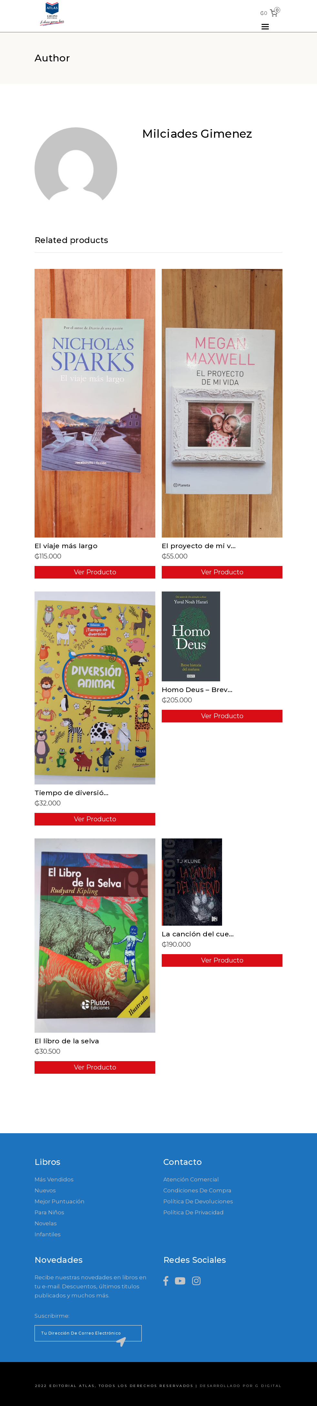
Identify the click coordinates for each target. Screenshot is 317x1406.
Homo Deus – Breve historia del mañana (234, 690)
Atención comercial (191, 1179)
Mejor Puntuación (60, 1201)
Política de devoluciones (198, 1201)
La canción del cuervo (201, 934)
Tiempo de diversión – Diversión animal (106, 793)
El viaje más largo (66, 546)
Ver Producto (95, 572)
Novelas (46, 1223)
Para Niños (49, 1212)
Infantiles (48, 1234)
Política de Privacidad (193, 1212)
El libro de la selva (67, 1041)
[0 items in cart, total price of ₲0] (270, 13)
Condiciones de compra (197, 1190)
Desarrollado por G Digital (241, 1386)
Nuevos (45, 1190)
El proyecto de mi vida (202, 546)
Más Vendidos (54, 1179)
